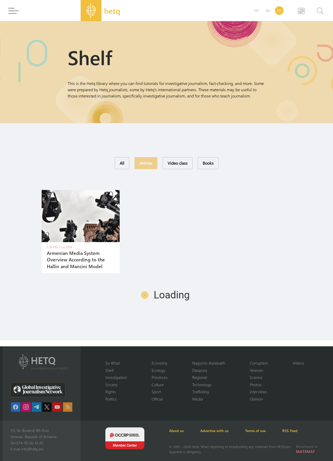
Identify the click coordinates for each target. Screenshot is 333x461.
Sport (156, 391)
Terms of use (255, 430)
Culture (158, 384)
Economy (160, 363)
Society (111, 384)
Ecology (158, 370)
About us (176, 430)
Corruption (259, 363)
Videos (298, 363)
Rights (110, 391)
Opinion (256, 399)
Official (157, 399)
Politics (111, 399)
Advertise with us (214, 430)
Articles (145, 163)
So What (112, 363)
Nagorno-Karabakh (208, 363)
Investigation (116, 377)
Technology (202, 384)
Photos (255, 384)
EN (279, 10)
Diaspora (199, 370)
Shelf (109, 370)
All (122, 163)
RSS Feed (289, 430)
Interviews (258, 391)
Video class (178, 163)
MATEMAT (305, 451)
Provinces (160, 377)
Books (208, 163)
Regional (199, 377)
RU (268, 10)
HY (256, 10)
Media (197, 399)
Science (256, 377)
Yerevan (256, 370)
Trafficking (200, 391)
